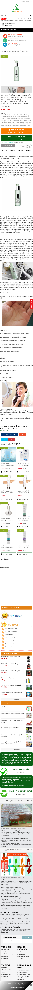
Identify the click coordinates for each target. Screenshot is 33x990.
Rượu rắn (21, 20)
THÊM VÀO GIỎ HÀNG (16, 138)
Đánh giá (28, 150)
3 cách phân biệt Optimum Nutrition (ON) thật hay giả (14, 838)
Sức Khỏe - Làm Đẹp (10, 50)
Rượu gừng (20, 18)
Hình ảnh (20, 150)
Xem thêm (17, 699)
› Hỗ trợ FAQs (20, 958)
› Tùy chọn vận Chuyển (23, 956)
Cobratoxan (9, 18)
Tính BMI (3, 879)
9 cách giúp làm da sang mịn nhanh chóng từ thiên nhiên (15, 905)
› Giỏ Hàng (4, 967)
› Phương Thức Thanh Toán (24, 970)
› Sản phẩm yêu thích (6, 969)
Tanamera (14, 18)
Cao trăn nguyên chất (13, 20)
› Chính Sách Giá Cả (22, 972)
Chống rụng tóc (27, 20)
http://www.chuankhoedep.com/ (17, 987)
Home (2, 50)
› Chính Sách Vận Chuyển (23, 974)
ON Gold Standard (28, 18)
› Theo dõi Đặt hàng (6, 974)
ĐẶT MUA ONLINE (16, 131)
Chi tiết (4, 150)
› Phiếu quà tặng (21, 954)
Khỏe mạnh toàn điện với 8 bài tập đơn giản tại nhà (13, 901)
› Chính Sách (4, 956)
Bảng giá (12, 150)
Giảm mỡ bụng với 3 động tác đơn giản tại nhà (12, 892)
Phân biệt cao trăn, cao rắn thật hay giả (10, 831)
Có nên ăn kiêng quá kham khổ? (9, 896)
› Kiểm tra (3, 972)
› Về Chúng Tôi (5, 949)
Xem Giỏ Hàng (8, 145)
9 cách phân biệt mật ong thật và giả (10, 843)
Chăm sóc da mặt (10, 426)
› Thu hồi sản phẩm (22, 952)
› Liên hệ (3, 951)
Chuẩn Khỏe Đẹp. (16, 983)
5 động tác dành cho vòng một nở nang (11, 887)
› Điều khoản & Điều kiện (7, 954)
